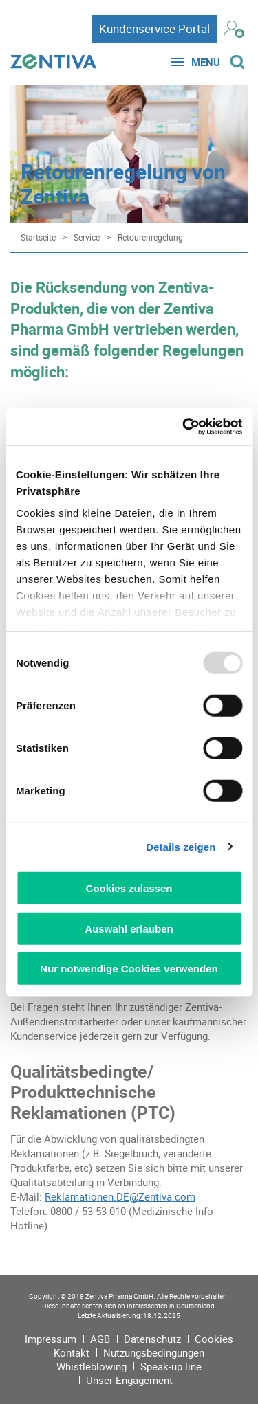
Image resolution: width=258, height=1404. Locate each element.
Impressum (50, 1339)
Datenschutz (152, 1339)
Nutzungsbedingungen (153, 1352)
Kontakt (71, 1352)
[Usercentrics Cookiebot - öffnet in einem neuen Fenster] (183, 426)
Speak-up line (171, 1366)
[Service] (83, 237)
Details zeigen (180, 846)
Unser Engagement (129, 1380)
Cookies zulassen (129, 888)
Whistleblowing (91, 1366)
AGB (100, 1339)
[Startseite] (35, 237)
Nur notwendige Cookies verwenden (128, 968)
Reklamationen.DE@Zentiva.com (120, 1196)
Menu (205, 62)
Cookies (214, 1339)
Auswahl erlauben (129, 928)
